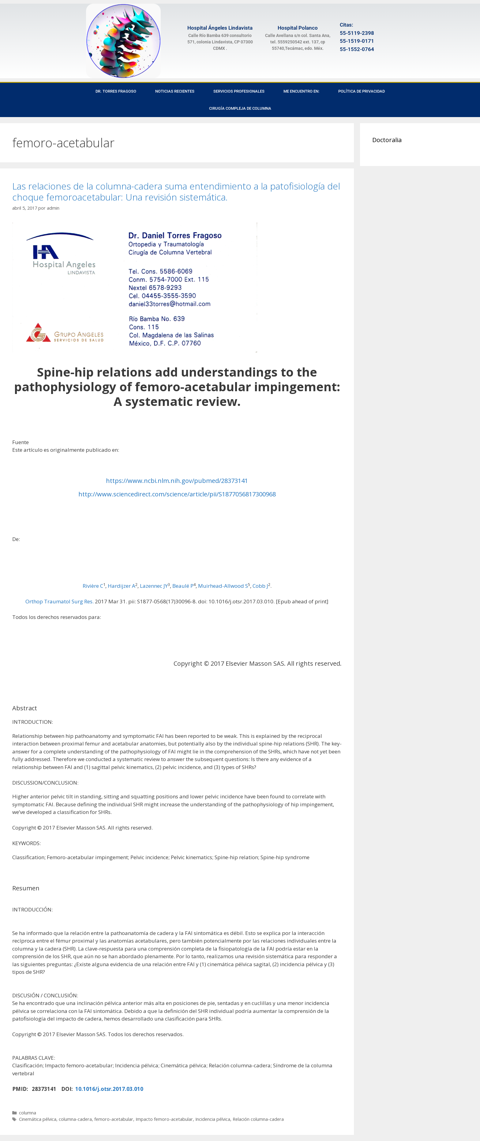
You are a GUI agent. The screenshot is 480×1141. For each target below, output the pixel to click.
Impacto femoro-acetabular (164, 1119)
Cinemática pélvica (37, 1119)
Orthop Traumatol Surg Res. (59, 601)
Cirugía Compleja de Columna (240, 108)
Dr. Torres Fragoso (116, 91)
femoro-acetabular (113, 1119)
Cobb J (260, 585)
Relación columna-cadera (258, 1119)
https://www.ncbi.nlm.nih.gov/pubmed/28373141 (177, 481)
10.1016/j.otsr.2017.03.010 (109, 1088)
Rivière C (93, 585)
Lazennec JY (154, 585)
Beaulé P (182, 585)
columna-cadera (75, 1119)
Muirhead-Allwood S (223, 585)
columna (27, 1113)
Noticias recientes (174, 91)
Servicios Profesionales (238, 91)
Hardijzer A (121, 585)
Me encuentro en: (301, 91)
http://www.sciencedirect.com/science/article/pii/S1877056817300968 (177, 494)
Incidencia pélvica (212, 1119)
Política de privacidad (361, 91)
